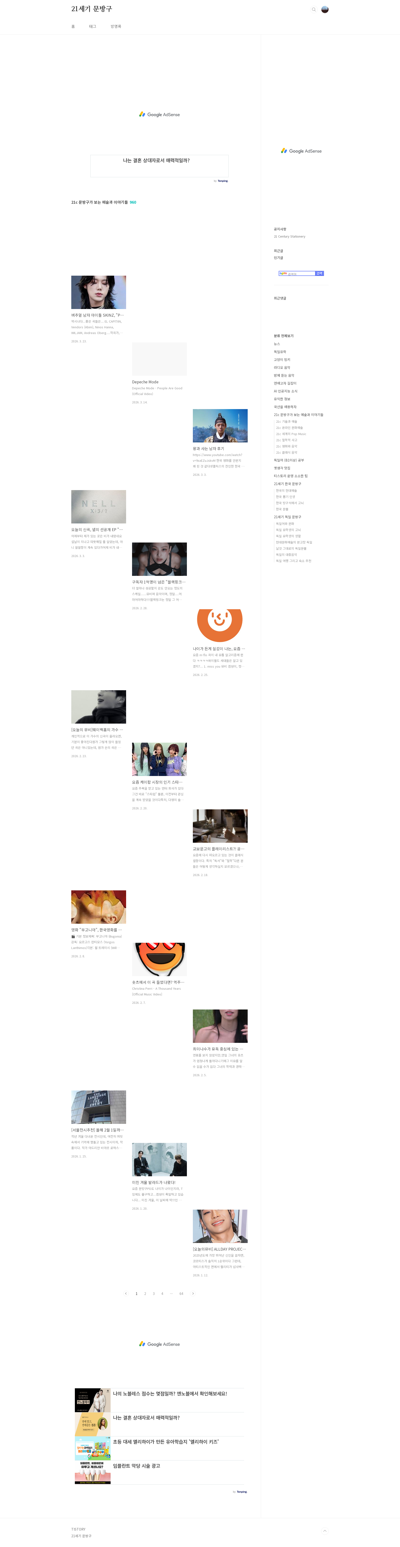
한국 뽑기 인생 (285, 496)
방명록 (116, 26)
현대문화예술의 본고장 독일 (294, 542)
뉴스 (277, 343)
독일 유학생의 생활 (288, 536)
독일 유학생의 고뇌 (288, 530)
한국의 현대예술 (286, 490)
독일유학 (280, 351)
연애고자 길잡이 (285, 383)
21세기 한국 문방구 (287, 483)
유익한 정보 (282, 398)
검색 (314, 9)
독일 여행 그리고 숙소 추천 (293, 560)
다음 (193, 1293)
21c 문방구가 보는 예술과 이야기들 (298, 414)
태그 (92, 26)
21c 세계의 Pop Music (291, 433)
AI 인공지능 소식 (285, 391)
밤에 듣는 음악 (284, 375)
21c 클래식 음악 (286, 452)
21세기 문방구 (91, 9)
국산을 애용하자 (285, 406)
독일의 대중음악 (286, 554)
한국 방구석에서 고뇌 (290, 503)
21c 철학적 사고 (286, 440)
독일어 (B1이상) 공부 (289, 460)
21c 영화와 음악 (286, 446)
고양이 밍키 (282, 359)
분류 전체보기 (283, 335)
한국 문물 (282, 509)
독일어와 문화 (285, 523)
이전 (126, 1293)
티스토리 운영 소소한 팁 (291, 475)
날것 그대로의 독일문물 (291, 548)
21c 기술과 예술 (286, 421)
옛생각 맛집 (282, 468)
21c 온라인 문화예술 (289, 427)
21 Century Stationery (289, 236)
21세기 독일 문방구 (287, 516)
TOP (325, 1531)
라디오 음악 (282, 367)
